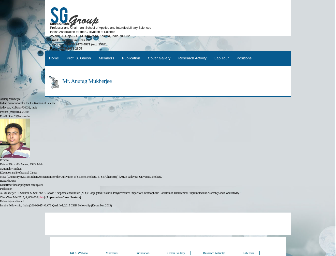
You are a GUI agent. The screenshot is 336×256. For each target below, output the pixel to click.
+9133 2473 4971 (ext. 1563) (217, 25)
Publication (131, 40)
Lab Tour (222, 40)
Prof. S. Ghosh (79, 40)
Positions (244, 40)
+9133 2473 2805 (202, 29)
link (42, 179)
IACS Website (79, 236)
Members (106, 40)
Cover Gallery (159, 40)
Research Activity (192, 40)
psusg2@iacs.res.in (206, 21)
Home (54, 40)
